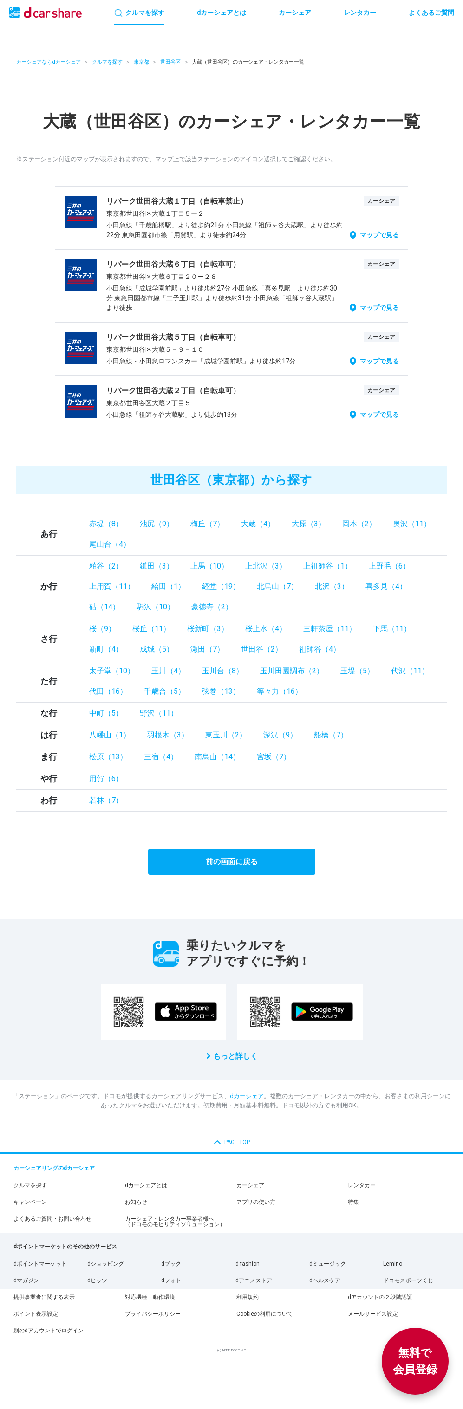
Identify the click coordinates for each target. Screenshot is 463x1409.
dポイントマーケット (40, 1263)
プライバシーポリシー (153, 1314)
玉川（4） (168, 670)
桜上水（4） (266, 628)
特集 (353, 1202)
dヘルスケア (324, 1280)
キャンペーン (30, 1202)
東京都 (141, 62)
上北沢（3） (266, 566)
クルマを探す (107, 62)
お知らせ (136, 1202)
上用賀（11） (112, 586)
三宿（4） (161, 756)
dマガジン (26, 1280)
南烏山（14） (217, 756)
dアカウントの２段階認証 (380, 1297)
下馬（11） (392, 628)
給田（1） (168, 586)
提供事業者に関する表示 (44, 1297)
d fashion (247, 1263)
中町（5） (106, 713)
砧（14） (104, 606)
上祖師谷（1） (327, 566)
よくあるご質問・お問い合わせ (52, 1218)
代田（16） (108, 691)
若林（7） (106, 800)
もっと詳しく (235, 1056)
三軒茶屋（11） (329, 628)
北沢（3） (332, 586)
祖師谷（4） (319, 649)
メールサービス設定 (373, 1314)
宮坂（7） (274, 756)
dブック (171, 1263)
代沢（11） (410, 670)
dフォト (171, 1280)
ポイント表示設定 (35, 1314)
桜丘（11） (151, 628)
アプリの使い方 (255, 1202)
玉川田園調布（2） (292, 670)
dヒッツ (97, 1280)
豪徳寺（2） (212, 606)
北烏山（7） (277, 586)
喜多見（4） (386, 586)
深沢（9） (280, 734)
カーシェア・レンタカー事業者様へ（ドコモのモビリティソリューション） (175, 1221)
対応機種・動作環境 (150, 1297)
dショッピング (105, 1263)
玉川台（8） (222, 670)
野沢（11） (159, 713)
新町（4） (106, 649)
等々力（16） (279, 691)
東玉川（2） (226, 734)
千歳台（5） (164, 691)
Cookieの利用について (264, 1314)
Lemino (392, 1263)
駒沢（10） (156, 606)
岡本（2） (359, 523)
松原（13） (108, 756)
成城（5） (157, 649)
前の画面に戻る (232, 861)
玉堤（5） (357, 670)
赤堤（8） (106, 523)
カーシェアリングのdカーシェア (54, 1168)
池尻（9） (157, 523)
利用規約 (247, 1297)
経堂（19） (221, 586)
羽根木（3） (168, 734)
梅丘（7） (207, 523)
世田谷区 (170, 62)
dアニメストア (253, 1280)
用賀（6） (106, 778)
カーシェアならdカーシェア (48, 62)
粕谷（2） (106, 566)
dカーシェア (247, 1095)
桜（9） (102, 628)
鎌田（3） (157, 566)
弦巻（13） (221, 691)
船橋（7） (331, 734)
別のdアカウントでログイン (48, 1330)
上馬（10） (209, 566)
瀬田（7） (207, 649)
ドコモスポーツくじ (408, 1280)
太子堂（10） (112, 670)
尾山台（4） (109, 544)
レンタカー (362, 1185)
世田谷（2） (261, 649)
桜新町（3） (207, 628)
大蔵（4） (258, 523)
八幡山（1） (109, 734)
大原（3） (309, 523)
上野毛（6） (389, 566)
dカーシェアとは (146, 1185)
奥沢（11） (412, 523)
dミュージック (327, 1263)
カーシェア (250, 1185)
